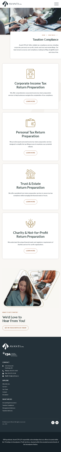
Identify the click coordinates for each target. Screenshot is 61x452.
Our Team (5, 389)
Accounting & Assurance (9, 402)
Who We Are (6, 384)
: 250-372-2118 (9, 373)
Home (44, 35)
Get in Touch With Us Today (15, 328)
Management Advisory (8, 408)
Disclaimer (5, 394)
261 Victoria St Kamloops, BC (7, 367)
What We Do (52, 35)
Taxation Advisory (7, 410)
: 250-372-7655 (10, 371)
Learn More (30, 101)
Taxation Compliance (8, 405)
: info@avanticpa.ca (10, 376)
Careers (4, 386)
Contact (4, 392)
